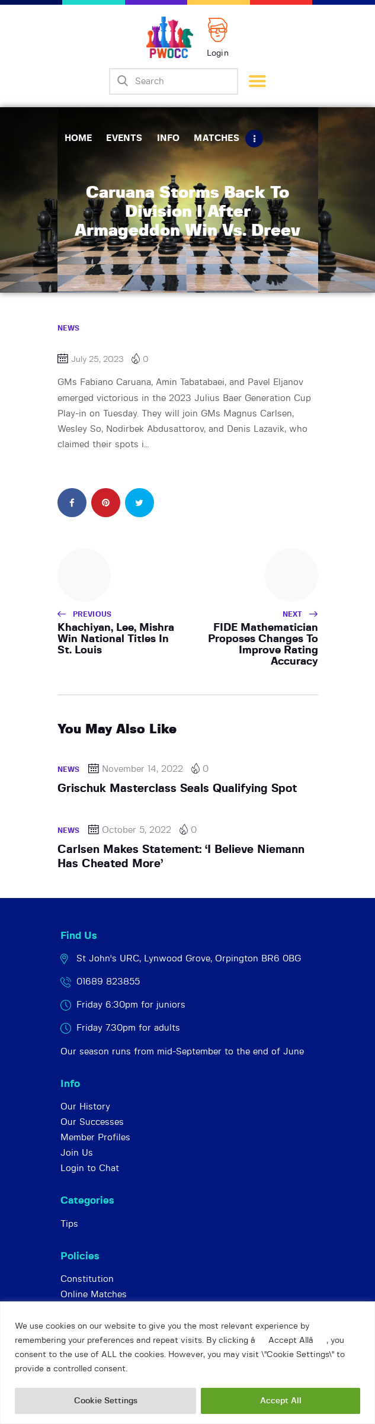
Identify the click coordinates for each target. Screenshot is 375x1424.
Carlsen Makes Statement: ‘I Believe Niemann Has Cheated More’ (181, 857)
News (68, 328)
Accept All (281, 1401)
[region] (187, 1362)
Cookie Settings (105, 1401)
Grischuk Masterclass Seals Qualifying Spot (177, 788)
